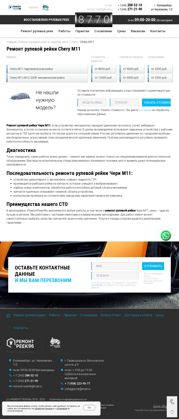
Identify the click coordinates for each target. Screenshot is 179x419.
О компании (103, 31)
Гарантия (82, 31)
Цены (121, 31)
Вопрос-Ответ (111, 315)
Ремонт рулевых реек (37, 31)
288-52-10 (130, 5)
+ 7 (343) (25, 375)
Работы (64, 31)
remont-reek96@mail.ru (99, 9)
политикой (61, 408)
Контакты (157, 31)
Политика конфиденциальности (68, 399)
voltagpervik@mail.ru (77, 389)
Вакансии (138, 31)
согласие (145, 110)
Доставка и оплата (138, 315)
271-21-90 (130, 9)
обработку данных (43, 408)
